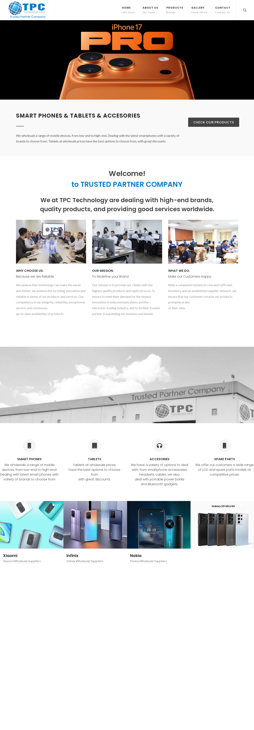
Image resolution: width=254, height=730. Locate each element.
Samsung (203, 435)
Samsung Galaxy (147, 501)
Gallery (75, 649)
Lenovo (10, 543)
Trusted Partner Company (136, 626)
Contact (75, 655)
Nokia (136, 476)
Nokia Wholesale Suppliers (148, 482)
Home (74, 631)
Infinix (72, 476)
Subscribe (229, 656)
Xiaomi (10, 435)
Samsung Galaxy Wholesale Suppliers (219, 440)
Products (76, 643)
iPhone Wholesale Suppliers (85, 507)
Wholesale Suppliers (27, 440)
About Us (76, 637)
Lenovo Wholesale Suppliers (22, 548)
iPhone (73, 501)
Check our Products (213, 43)
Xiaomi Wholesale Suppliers (212, 548)
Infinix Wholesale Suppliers (84, 482)
